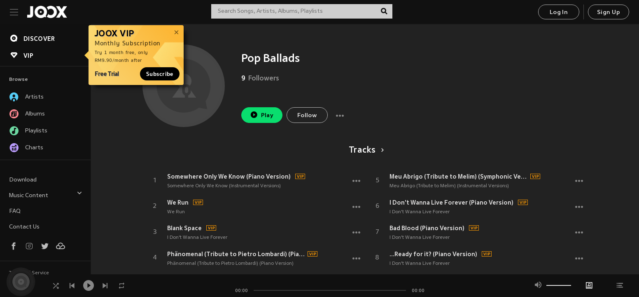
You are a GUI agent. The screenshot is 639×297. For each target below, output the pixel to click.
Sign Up (608, 12)
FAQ (15, 211)
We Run (178, 202)
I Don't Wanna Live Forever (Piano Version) (451, 202)
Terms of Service (29, 273)
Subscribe (159, 74)
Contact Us (24, 227)
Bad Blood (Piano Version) (426, 228)
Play (261, 115)
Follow (307, 116)
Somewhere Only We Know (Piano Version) (229, 176)
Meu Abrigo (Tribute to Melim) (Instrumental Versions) (449, 186)
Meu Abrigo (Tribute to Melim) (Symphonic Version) (458, 176)
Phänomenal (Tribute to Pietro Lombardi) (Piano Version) (236, 254)
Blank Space (184, 228)
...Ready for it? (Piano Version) (433, 254)
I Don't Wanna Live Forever (197, 237)
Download (23, 180)
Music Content (45, 194)
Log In (559, 12)
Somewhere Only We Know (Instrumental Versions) (224, 186)
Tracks (365, 150)
